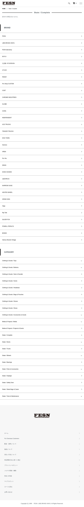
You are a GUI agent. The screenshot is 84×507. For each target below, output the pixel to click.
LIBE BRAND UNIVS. (8, 43)
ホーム (6, 433)
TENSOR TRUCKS (7, 131)
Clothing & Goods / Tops (9, 260)
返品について (8, 449)
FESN (4, 36)
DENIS (4, 165)
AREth (4, 151)
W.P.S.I (4, 56)
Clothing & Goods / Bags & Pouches (12, 294)
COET (4, 90)
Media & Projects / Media (9, 321)
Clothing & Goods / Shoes (9, 308)
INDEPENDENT (7, 117)
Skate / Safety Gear (8, 382)
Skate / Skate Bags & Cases (10, 389)
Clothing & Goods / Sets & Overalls (12, 274)
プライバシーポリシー (11, 465)
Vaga (3, 206)
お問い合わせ (8, 492)
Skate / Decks (6, 342)
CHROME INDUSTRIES (9, 97)
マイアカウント (9, 481)
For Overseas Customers (11, 438)
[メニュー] (80, 3)
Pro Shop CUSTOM (8, 83)
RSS (5, 476)
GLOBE (4, 104)
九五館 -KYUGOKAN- (8, 63)
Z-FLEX (4, 70)
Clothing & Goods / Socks (9, 281)
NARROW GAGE (7, 185)
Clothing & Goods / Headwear (11, 287)
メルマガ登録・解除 (10, 470)
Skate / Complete (13, 8)
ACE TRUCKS (6, 124)
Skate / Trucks (6, 349)
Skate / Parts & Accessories (10, 369)
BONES (4, 233)
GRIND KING (6, 199)
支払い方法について (10, 454)
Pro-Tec (4, 158)
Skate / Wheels (6, 355)
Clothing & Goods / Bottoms (10, 267)
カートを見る (8, 487)
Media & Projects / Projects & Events (13, 328)
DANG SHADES (7, 172)
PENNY (4, 77)
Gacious (4, 145)
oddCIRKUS (5, 179)
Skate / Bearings (7, 362)
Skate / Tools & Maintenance (10, 396)
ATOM (10, 476)
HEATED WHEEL (7, 192)
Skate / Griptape (7, 376)
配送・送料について (10, 444)
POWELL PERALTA (8, 226)
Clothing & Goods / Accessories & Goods (14, 315)
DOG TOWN (6, 138)
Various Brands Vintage (9, 240)
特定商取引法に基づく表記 (12, 460)
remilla (4, 111)
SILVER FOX (6, 219)
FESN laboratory (7, 50)
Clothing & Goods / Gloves (10, 301)
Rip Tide (4, 212)
